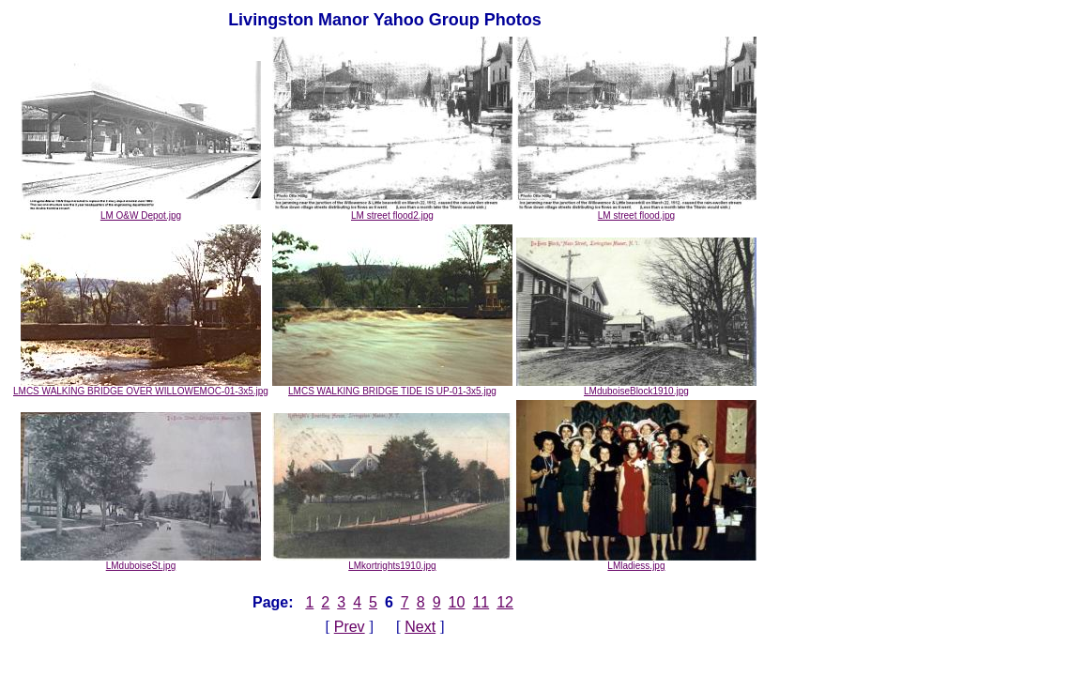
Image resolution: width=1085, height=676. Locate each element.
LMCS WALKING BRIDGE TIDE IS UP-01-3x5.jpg (392, 386)
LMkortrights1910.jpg (392, 561)
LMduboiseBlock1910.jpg (636, 386)
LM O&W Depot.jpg (141, 211)
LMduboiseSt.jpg (141, 561)
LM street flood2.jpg (392, 211)
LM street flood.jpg (636, 211)
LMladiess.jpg (636, 561)
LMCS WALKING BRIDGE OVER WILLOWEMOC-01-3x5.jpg (140, 386)
